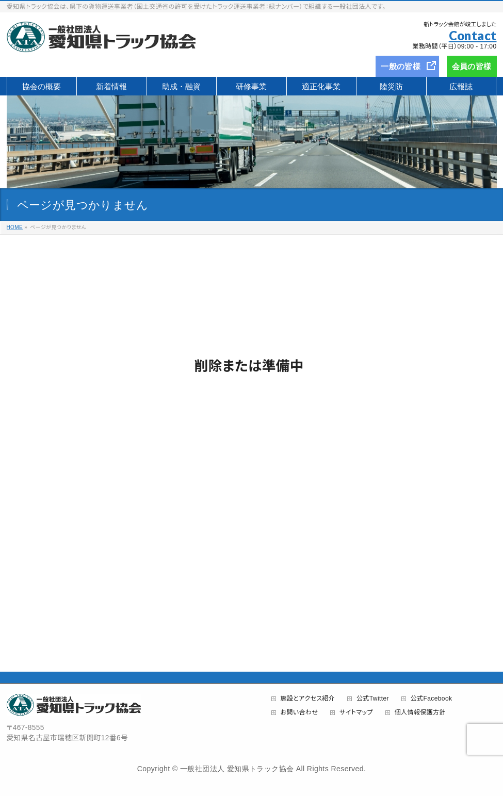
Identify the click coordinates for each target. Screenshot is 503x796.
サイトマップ (356, 712)
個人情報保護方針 (420, 712)
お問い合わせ (299, 712)
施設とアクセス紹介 (308, 698)
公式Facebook (431, 698)
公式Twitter (372, 698)
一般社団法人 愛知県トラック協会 (237, 769)
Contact (473, 35)
